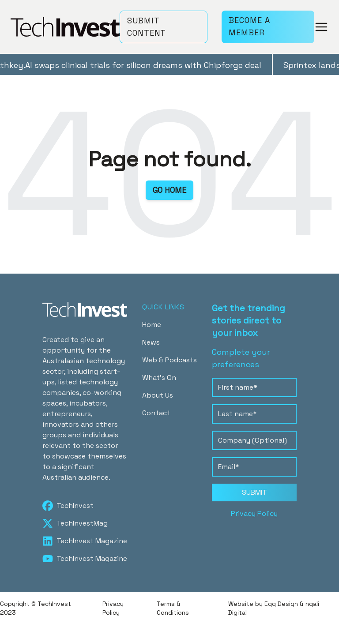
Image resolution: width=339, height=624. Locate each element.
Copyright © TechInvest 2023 (35, 608)
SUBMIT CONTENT (146, 26)
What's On (159, 377)
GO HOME (169, 190)
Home (151, 324)
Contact (156, 412)
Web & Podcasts (169, 360)
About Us (157, 395)
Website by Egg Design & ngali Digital (273, 608)
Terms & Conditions (173, 608)
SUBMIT (254, 492)
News (151, 342)
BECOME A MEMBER (249, 26)
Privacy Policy (254, 513)
